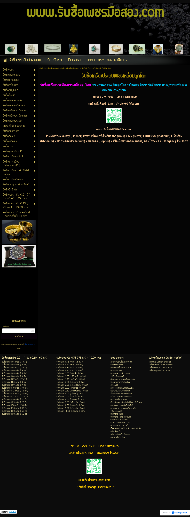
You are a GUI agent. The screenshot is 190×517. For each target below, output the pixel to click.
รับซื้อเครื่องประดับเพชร (69, 68)
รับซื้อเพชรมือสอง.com (48, 68)
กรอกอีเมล (5, 326)
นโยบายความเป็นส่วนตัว (30, 344)
